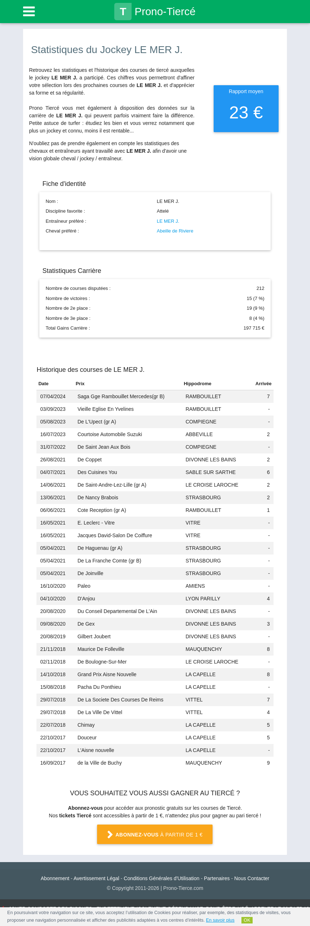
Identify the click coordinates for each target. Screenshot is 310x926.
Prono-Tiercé (155, 11)
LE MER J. (168, 221)
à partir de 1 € (154, 835)
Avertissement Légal (96, 878)
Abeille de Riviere (175, 231)
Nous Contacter (251, 878)
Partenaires (217, 878)
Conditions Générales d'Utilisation (162, 878)
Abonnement (55, 878)
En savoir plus (220, 920)
